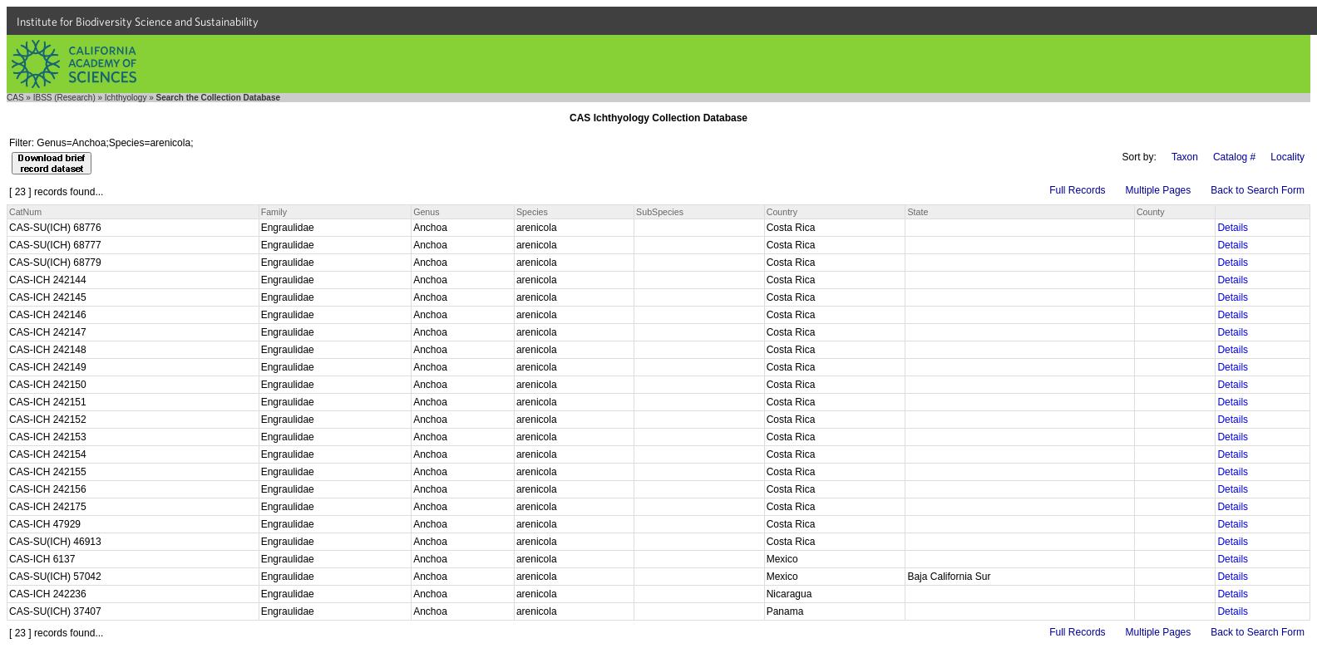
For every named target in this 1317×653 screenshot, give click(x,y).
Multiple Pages (1158, 190)
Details (1232, 227)
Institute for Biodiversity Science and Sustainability (138, 21)
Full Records (1077, 190)
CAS (15, 97)
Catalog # (1234, 157)
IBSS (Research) (64, 97)
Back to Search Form (1258, 190)
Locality (1287, 157)
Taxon (1184, 157)
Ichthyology (126, 97)
